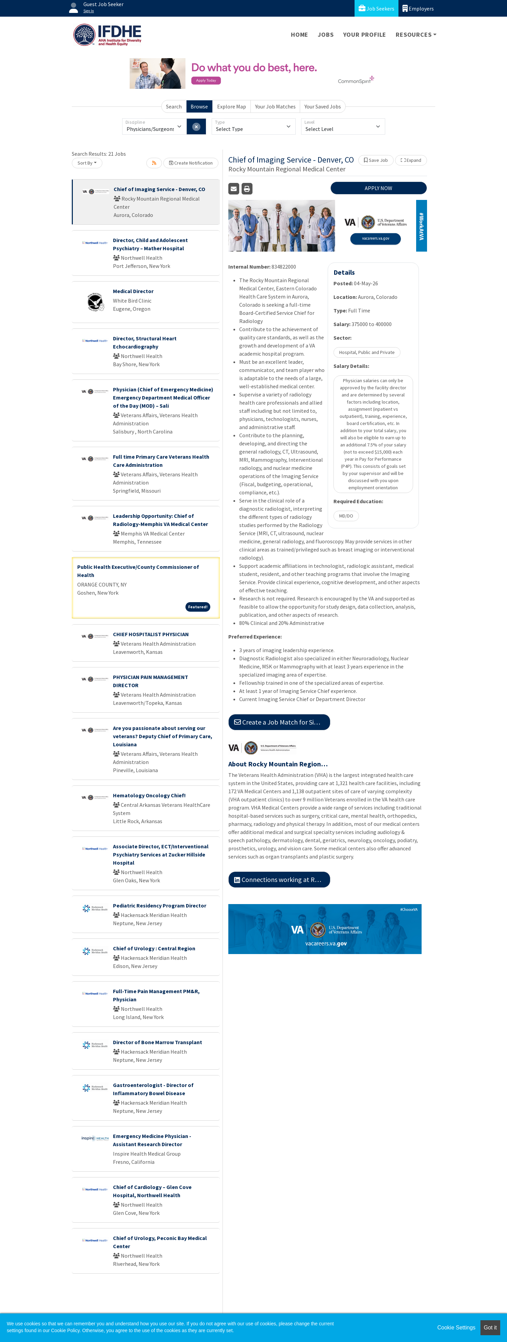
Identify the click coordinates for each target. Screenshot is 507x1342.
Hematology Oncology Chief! (149, 795)
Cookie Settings (456, 1327)
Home (299, 34)
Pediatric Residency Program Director (159, 905)
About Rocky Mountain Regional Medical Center (279, 764)
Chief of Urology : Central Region (154, 948)
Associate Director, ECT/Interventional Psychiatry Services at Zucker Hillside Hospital (161, 854)
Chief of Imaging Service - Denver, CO (159, 189)
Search (174, 106)
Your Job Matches (275, 106)
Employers (418, 8)
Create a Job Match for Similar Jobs (282, 722)
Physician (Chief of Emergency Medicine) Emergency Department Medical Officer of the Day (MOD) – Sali (163, 397)
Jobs (325, 34)
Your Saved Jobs (323, 106)
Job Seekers (376, 8)
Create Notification (191, 163)
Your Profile (365, 34)
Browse (199, 106)
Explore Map (231, 106)
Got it (490, 1327)
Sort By (85, 163)
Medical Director (133, 291)
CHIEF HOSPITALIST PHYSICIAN (151, 634)
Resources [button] (413, 34)
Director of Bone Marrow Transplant (157, 1042)
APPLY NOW (378, 188)
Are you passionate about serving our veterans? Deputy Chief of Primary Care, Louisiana (162, 736)
